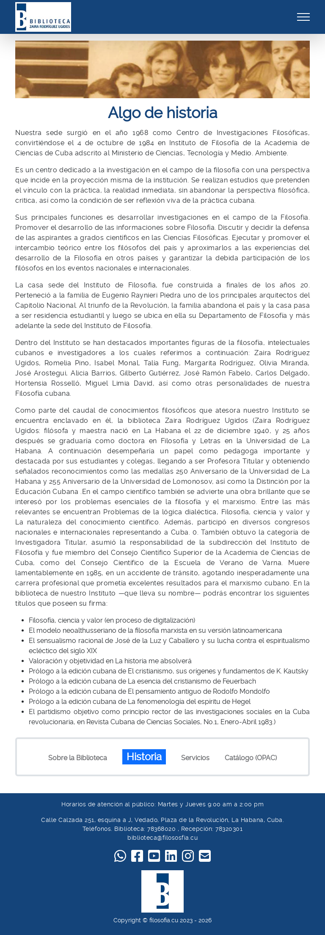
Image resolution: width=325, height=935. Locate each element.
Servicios (195, 758)
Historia (144, 757)
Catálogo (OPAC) (251, 758)
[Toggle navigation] (303, 16)
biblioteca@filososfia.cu (162, 837)
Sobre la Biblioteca (77, 758)
